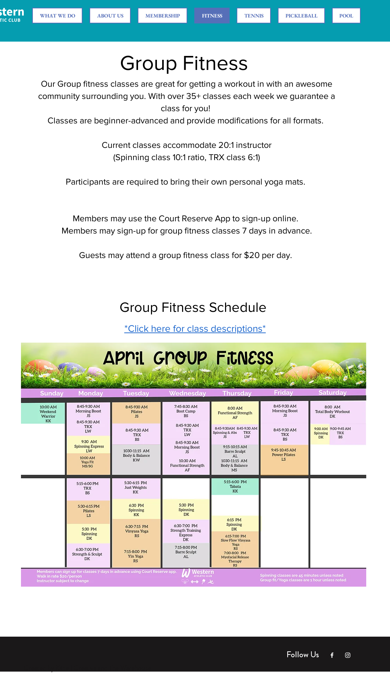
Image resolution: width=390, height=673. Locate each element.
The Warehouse (130, 668)
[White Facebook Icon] (331, 655)
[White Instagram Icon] (347, 655)
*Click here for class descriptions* (195, 328)
